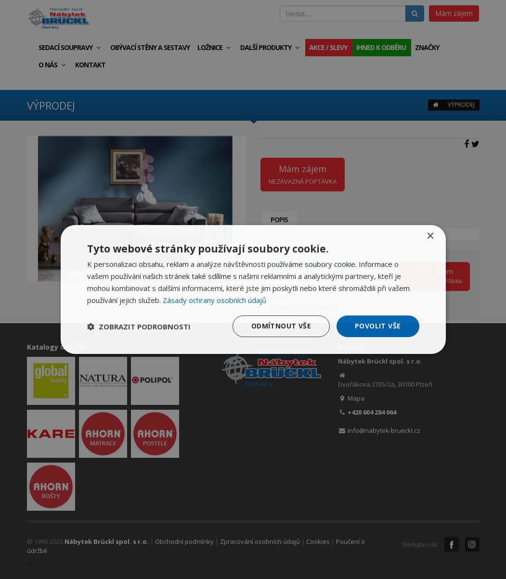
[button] (139, 326)
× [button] (430, 236)
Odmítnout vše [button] (281, 325)
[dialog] (253, 289)
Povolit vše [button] (378, 325)
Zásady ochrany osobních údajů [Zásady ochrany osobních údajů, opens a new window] (214, 300)
